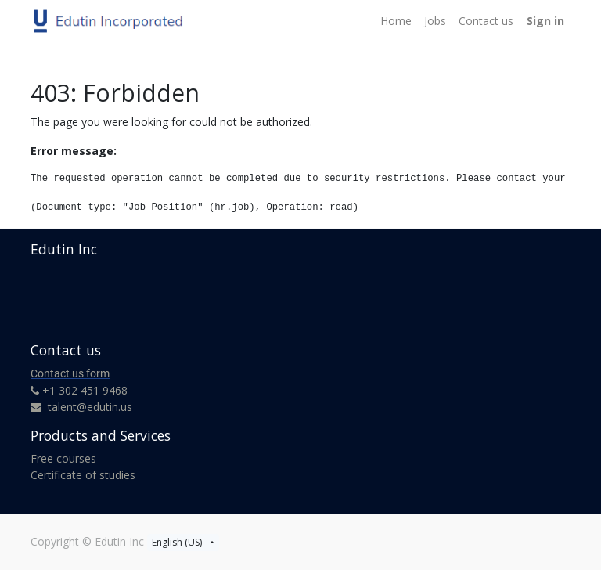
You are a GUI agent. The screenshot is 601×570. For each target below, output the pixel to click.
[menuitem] (396, 20)
